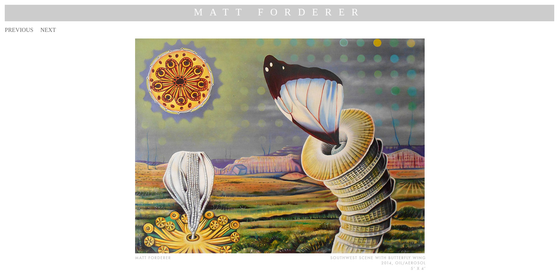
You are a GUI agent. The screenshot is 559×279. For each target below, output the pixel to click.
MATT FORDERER (279, 12)
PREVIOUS (19, 30)
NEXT (48, 30)
